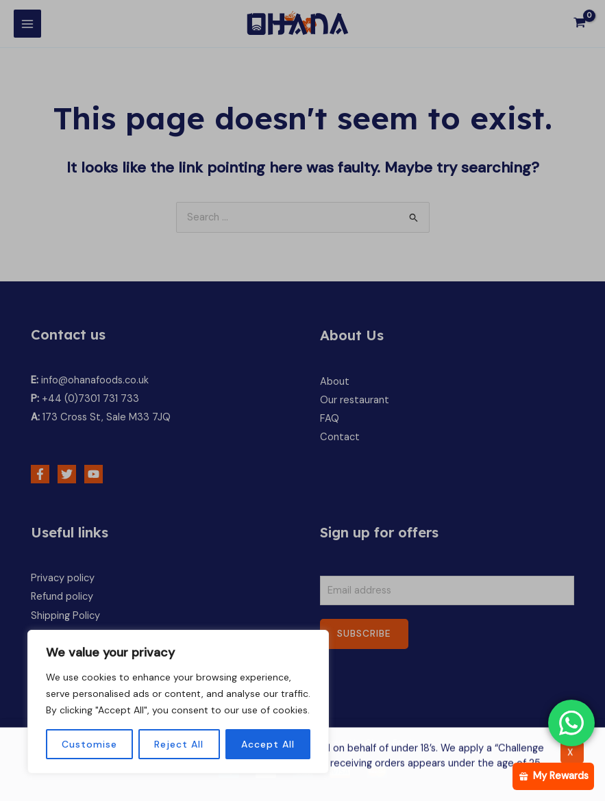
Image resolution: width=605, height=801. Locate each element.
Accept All (268, 744)
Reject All (178, 744)
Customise (89, 744)
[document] (302, 400)
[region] (178, 702)
